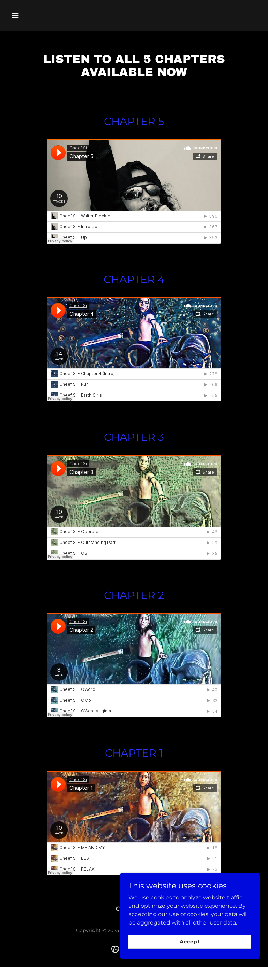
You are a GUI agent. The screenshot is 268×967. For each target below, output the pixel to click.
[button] (27, 15)
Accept (190, 941)
